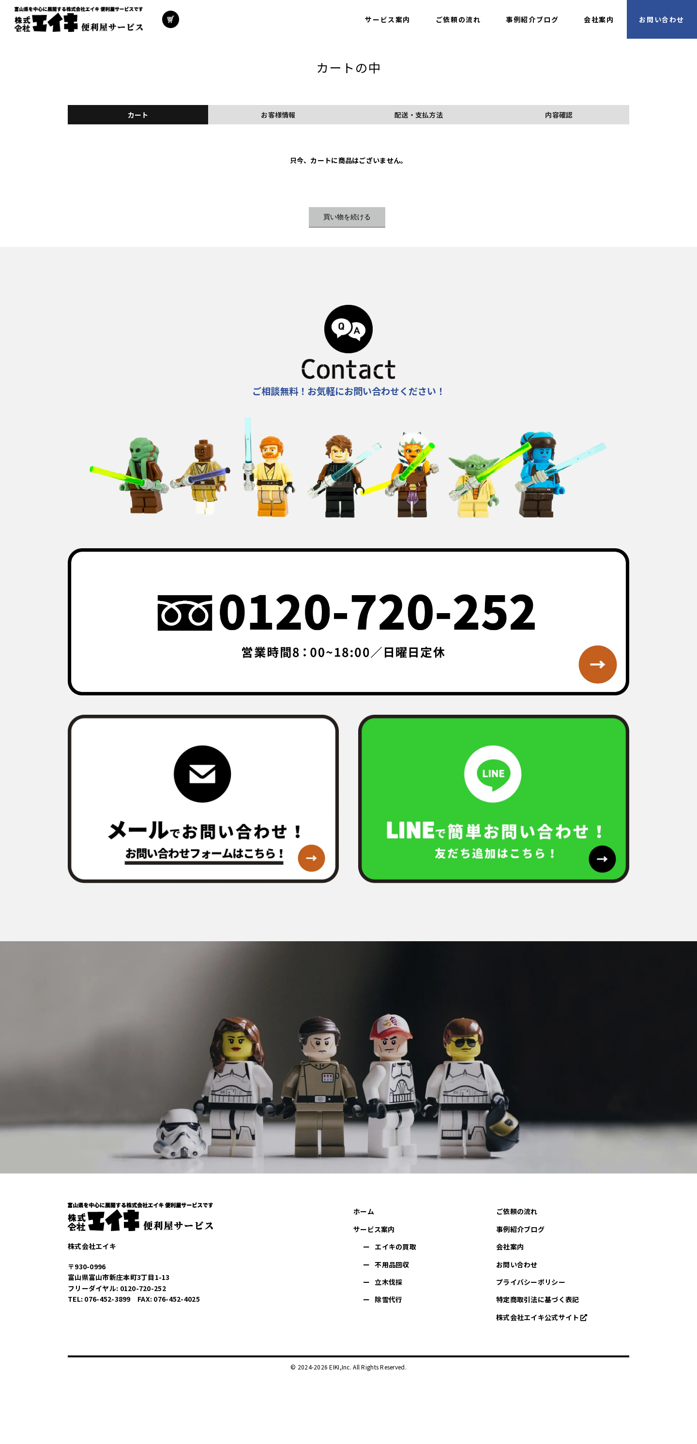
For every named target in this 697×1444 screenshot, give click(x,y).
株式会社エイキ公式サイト (537, 1317)
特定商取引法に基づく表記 (537, 1299)
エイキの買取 (395, 1246)
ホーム (363, 1211)
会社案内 (510, 1246)
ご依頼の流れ (517, 1211)
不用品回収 (392, 1264)
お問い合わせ (517, 1264)
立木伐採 (388, 1282)
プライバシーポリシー (530, 1282)
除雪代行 (388, 1299)
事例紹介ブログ (520, 1229)
